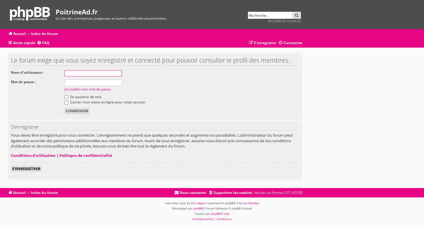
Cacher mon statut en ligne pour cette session (104, 102)
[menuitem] (43, 43)
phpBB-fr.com (220, 214)
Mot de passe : (23, 81)
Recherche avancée (284, 21)
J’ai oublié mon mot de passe (87, 89)
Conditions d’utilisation (33, 155)
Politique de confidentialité (85, 155)
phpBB (197, 208)
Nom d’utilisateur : (27, 72)
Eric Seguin (198, 203)
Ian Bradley (251, 203)
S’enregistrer (26, 168)
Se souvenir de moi (82, 96)
